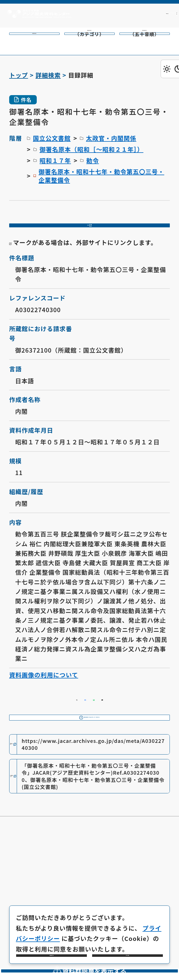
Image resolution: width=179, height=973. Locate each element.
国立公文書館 (51, 138)
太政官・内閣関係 (111, 138)
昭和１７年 (55, 160)
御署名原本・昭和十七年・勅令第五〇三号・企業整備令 (101, 175)
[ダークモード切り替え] (170, 69)
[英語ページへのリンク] (149, 14)
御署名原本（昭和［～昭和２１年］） (91, 149)
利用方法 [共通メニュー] (107, 13)
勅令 (92, 160)
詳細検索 (48, 75)
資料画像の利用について (43, 691)
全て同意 (127, 947)
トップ (18, 75)
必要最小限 (51, 947)
